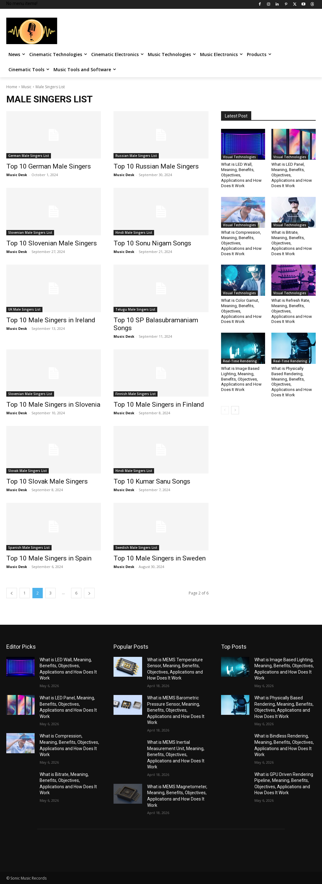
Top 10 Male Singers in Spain (49, 558)
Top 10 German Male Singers (48, 166)
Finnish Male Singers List (135, 394)
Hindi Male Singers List (133, 232)
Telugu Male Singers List (135, 309)
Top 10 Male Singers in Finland (159, 404)
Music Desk (16, 174)
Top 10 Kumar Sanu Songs (152, 481)
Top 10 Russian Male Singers (156, 166)
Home (11, 86)
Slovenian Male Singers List (30, 232)
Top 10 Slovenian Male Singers (51, 243)
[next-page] (89, 593)
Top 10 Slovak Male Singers (47, 481)
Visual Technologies (239, 157)
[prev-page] (11, 593)
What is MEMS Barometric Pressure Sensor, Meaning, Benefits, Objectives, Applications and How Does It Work (175, 710)
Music (26, 86)
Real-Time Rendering (240, 361)
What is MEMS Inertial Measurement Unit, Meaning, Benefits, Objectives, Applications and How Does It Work (175, 754)
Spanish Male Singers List (29, 547)
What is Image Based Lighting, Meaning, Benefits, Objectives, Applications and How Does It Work (241, 379)
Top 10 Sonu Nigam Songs (152, 243)
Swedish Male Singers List (136, 547)
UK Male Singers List (24, 309)
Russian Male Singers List (136, 155)
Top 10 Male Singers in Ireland (50, 320)
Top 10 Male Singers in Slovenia (53, 404)
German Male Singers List (28, 155)
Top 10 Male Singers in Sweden (160, 558)
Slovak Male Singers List (27, 470)
